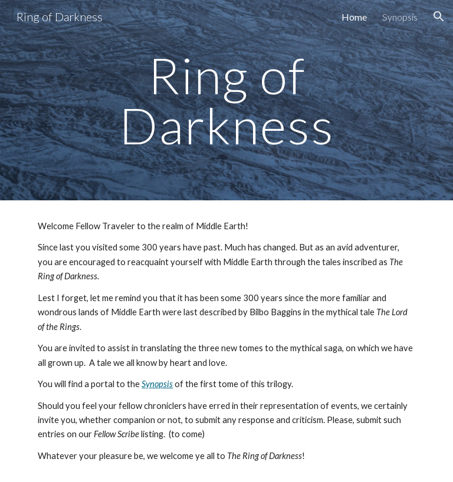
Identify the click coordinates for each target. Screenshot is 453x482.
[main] (226, 100)
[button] (439, 16)
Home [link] (354, 16)
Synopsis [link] (400, 16)
